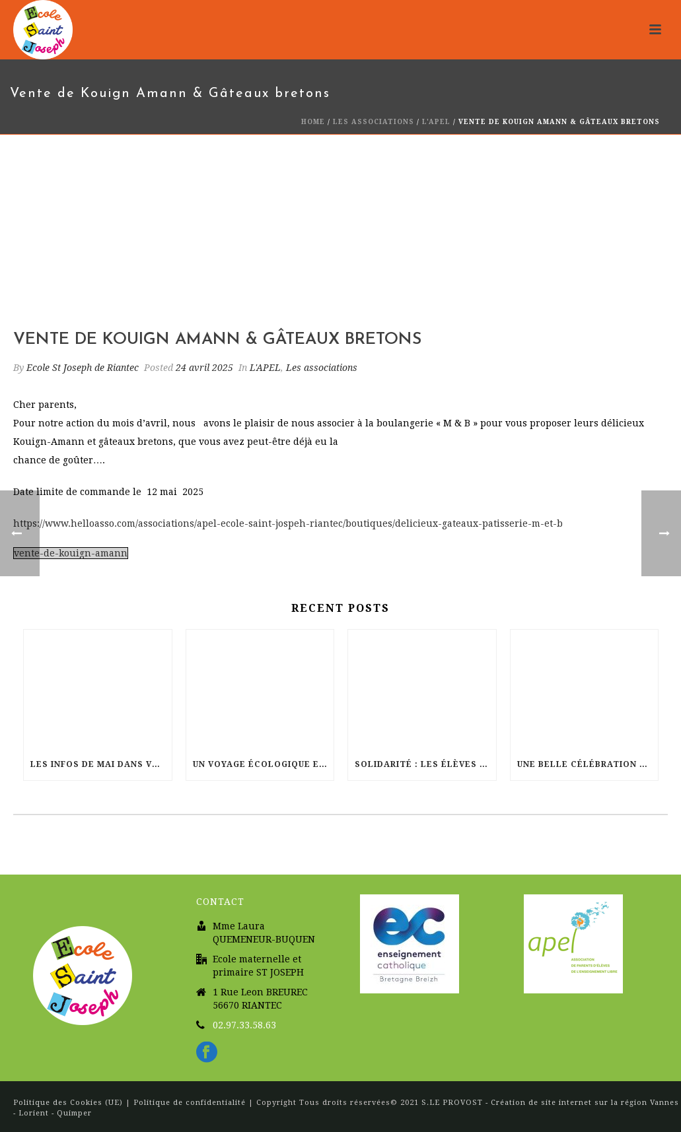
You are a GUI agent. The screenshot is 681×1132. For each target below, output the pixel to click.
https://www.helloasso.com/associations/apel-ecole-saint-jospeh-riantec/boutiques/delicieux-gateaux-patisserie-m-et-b (288, 523)
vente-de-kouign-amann (70, 553)
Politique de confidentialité (189, 1102)
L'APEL (436, 121)
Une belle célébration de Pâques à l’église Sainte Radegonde (588, 764)
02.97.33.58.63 (244, 1025)
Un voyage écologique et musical (263, 764)
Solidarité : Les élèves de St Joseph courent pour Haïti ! (425, 764)
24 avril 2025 (204, 367)
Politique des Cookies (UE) (69, 1102)
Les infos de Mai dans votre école (101, 764)
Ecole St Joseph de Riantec (82, 367)
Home (313, 121)
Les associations (373, 121)
